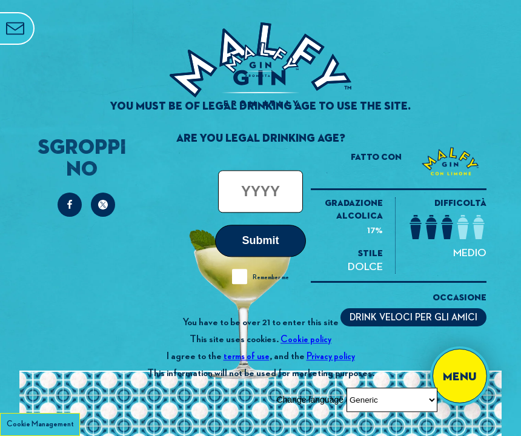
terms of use (247, 356)
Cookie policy (305, 339)
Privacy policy (331, 356)
